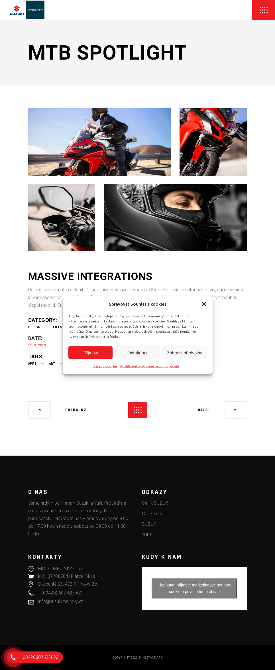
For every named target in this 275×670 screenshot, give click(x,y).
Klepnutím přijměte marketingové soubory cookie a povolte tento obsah (194, 588)
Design (34, 327)
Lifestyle (61, 327)
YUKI (146, 534)
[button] (204, 304)
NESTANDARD (152, 657)
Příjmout (90, 352)
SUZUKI (150, 524)
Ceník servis (154, 513)
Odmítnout (137, 352)
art (52, 363)
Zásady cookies (105, 366)
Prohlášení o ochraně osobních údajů (149, 366)
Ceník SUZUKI (156, 503)
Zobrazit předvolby (184, 352)
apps (32, 363)
